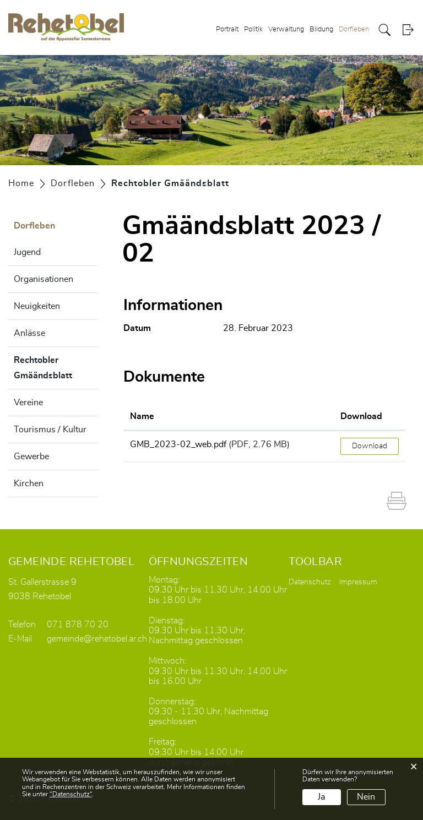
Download (369, 446)
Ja (321, 796)
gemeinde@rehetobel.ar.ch (97, 638)
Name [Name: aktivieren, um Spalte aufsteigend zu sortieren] (142, 416)
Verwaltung (286, 29)
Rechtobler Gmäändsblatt (55, 368)
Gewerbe (31, 456)
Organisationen (43, 279)
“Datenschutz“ (71, 794)
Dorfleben (354, 29)
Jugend (27, 252)
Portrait (227, 29)
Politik (253, 29)
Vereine (28, 402)
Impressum (358, 582)
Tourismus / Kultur (50, 429)
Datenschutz (310, 582)
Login (408, 30)
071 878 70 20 (78, 624)
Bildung (321, 29)
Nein (366, 796)
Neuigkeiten (37, 306)
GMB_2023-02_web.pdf (178, 444)
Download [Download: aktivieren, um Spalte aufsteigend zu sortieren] (361, 416)
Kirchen (29, 483)
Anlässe (29, 333)
